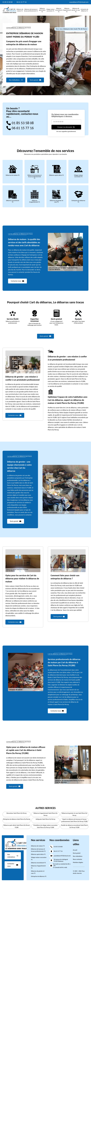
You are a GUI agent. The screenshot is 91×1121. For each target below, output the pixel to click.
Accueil (75, 850)
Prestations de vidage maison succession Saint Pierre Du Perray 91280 (45, 826)
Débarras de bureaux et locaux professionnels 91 (31, 10)
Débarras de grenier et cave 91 (76, 10)
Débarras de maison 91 (20, 10)
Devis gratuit (76, 853)
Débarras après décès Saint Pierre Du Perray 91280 (17, 826)
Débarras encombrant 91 (58, 10)
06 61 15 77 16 (22, 2)
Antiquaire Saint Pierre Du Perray (45, 819)
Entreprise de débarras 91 (84, 10)
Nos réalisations (77, 856)
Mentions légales (78, 862)
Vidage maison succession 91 (50, 10)
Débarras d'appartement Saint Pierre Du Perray (45, 814)
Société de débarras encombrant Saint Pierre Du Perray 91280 (74, 826)
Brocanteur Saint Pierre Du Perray (17, 813)
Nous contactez (77, 859)
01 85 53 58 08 (7, 2)
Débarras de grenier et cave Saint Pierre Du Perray (74, 814)
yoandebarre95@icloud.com (78, 2)
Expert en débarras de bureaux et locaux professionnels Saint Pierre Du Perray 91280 (74, 820)
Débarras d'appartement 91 (67, 10)
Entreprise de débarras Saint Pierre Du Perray (16, 819)
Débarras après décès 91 (42, 10)
